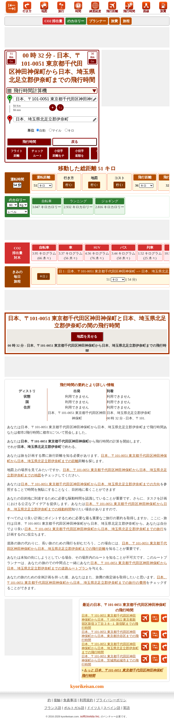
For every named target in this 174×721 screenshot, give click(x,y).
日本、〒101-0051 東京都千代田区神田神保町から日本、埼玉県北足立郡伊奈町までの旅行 (94, 529)
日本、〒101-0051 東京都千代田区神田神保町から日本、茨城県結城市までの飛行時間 (110, 660)
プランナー (97, 21)
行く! (68, 185)
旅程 (126, 21)
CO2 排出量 (53, 21)
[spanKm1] (118, 279)
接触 (57, 700)
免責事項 (70, 700)
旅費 (114, 21)
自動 (42, 130)
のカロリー (75, 21)
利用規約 (86, 700)
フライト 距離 (16, 153)
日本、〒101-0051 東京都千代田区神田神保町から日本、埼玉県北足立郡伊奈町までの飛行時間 (110, 648)
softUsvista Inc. (90, 716)
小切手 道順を (79, 153)
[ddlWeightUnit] (23, 204)
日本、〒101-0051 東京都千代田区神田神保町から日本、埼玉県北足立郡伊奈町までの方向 (90, 484)
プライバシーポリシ (111, 700)
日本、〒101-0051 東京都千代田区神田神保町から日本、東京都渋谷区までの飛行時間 (110, 636)
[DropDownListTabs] (51, 90)
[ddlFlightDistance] (146, 185)
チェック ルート (37, 153)
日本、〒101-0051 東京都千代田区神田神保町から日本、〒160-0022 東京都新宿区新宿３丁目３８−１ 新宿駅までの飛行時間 (110, 622)
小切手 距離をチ (58, 153)
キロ (71, 130)
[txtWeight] (12, 204)
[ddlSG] (17, 211)
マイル (56, 130)
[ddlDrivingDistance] (45, 185)
